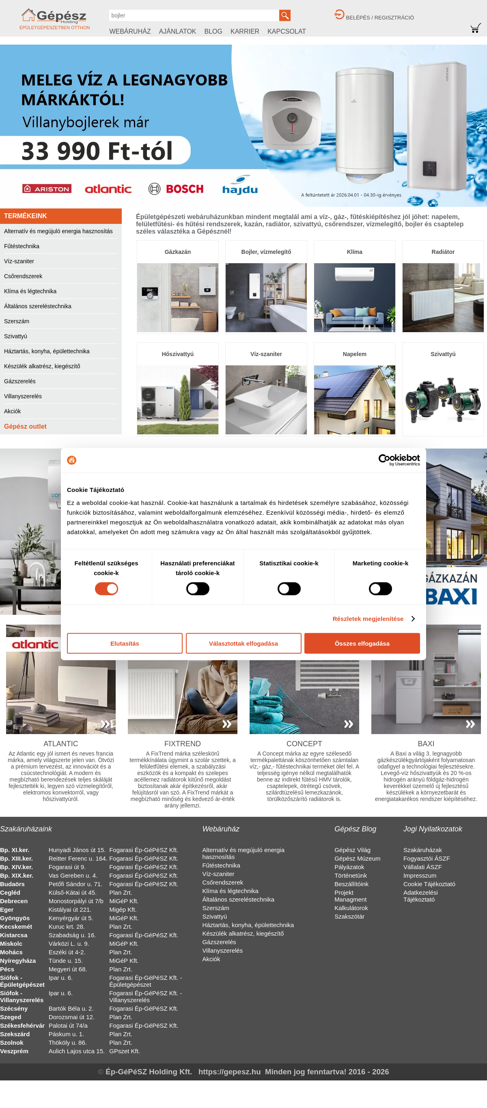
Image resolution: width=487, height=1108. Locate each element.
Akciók (12, 411)
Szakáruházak (422, 849)
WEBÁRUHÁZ (130, 31)
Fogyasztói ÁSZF (426, 858)
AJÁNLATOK (177, 31)
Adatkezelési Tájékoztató (420, 896)
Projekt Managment (350, 896)
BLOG (213, 31)
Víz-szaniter (19, 261)
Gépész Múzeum (357, 858)
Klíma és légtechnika (30, 291)
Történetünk (350, 875)
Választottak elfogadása (243, 643)
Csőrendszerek (23, 276)
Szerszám (16, 321)
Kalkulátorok (351, 907)
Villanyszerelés (23, 396)
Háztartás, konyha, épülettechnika (47, 351)
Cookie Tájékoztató (429, 883)
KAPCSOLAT (286, 31)
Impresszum (420, 875)
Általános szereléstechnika (37, 306)
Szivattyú (15, 336)
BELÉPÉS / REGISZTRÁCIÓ (380, 18)
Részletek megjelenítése (368, 618)
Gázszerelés (20, 381)
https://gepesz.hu (229, 1071)
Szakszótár (349, 916)
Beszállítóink (351, 883)
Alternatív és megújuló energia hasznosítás (58, 231)
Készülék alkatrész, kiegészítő (42, 366)
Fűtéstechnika (21, 246)
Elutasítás (124, 643)
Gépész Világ (352, 849)
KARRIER (245, 31)
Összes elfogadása (362, 643)
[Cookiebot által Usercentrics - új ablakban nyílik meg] (384, 460)
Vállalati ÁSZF (422, 866)
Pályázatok (349, 866)
